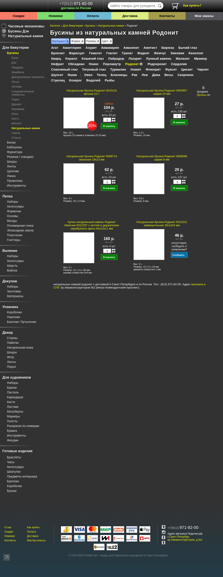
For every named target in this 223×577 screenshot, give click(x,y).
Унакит (135, 69)
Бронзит (58, 53)
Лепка (7, 196)
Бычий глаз (187, 47)
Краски (12, 387)
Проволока (14, 180)
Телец (101, 75)
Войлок (12, 270)
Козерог (75, 80)
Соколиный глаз (64, 69)
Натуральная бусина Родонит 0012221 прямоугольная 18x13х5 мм (162, 223)
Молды (12, 221)
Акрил (15, 99)
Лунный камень (159, 58)
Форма (75, 41)
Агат (54, 47)
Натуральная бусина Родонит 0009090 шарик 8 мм (162, 158)
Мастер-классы (36, 540)
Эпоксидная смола (20, 230)
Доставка (129, 16)
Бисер (11, 142)
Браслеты (14, 457)
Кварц (56, 58)
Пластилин (14, 235)
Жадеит (143, 53)
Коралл (71, 58)
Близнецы (119, 75)
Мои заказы (204, 16)
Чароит (203, 69)
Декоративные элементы (28, 77)
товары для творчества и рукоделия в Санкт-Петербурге (134, 555)
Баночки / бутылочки (21, 322)
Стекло (16, 137)
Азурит (91, 47)
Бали (15, 57)
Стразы (12, 338)
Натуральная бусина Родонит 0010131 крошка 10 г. (91, 92)
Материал (58, 41)
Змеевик (177, 53)
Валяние (9, 251)
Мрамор (200, 58)
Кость (15, 118)
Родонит (132, 64)
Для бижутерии (15, 47)
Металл (17, 123)
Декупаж (9, 281)
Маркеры (13, 416)
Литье (15, 81)
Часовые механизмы (23, 26)
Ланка (11, 176)
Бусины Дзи (15, 31)
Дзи (14, 62)
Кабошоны (14, 147)
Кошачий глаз (93, 58)
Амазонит (131, 47)
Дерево (16, 104)
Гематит (95, 53)
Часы (10, 462)
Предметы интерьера (22, 476)
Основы (17, 86)
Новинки (56, 16)
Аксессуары (15, 206)
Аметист (150, 47)
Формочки (14, 211)
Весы (168, 75)
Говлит (112, 53)
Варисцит (77, 53)
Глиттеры (13, 240)
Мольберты (15, 411)
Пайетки (13, 342)
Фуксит (171, 69)
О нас (7, 527)
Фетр (10, 357)
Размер (91, 41)
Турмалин (118, 69)
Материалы (15, 296)
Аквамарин (110, 47)
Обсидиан (76, 64)
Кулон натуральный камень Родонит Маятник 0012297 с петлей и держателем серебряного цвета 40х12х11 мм (91, 225)
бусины (201, 94)
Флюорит (153, 69)
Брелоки (13, 481)
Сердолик (179, 64)
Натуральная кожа (20, 347)
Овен (88, 75)
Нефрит (57, 64)
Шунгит (57, 75)
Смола (16, 133)
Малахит (183, 58)
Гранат (127, 53)
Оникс (94, 64)
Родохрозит (157, 64)
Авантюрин (72, 47)
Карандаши (15, 397)
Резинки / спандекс (20, 157)
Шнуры (12, 161)
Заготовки (14, 291)
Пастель (13, 392)
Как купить (33, 527)
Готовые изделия (17, 451)
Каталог (55, 25)
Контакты (167, 16)
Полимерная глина (20, 225)
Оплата (93, 16)
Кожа (15, 113)
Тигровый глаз (94, 69)
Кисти (11, 402)
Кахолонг (196, 53)
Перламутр (112, 64)
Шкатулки (13, 471)
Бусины (13, 53)
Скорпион (185, 75)
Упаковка (10, 307)
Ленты (11, 166)
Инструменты (16, 185)
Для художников (16, 377)
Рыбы (110, 80)
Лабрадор (116, 58)
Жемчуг (160, 53)
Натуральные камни (22, 36)
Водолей (93, 80)
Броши (12, 491)
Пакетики (13, 317)
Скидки (18, 16)
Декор (7, 332)
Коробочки (14, 312)
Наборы (12, 201)
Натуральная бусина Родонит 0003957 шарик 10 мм (162, 92)
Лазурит (135, 58)
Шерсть (12, 265)
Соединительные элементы (23, 93)
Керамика (18, 109)
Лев (145, 75)
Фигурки (12, 440)
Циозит (187, 69)
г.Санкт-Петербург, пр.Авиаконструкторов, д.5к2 (184, 538)
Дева (156, 75)
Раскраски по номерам (23, 426)
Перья (11, 366)
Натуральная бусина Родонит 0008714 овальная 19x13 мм (91, 158)
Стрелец (58, 80)
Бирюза (167, 47)
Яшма (72, 75)
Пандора (17, 67)
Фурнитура (14, 152)
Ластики (12, 406)
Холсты (12, 421)
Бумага (12, 430)
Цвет (105, 41)
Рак (134, 75)
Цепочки (13, 171)
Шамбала (18, 72)
